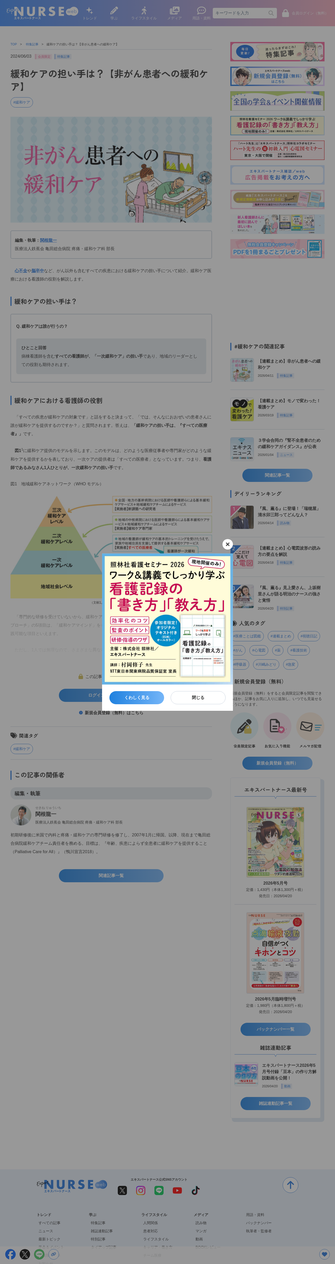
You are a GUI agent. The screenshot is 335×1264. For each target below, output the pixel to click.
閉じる (198, 697)
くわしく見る (136, 697)
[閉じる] (227, 544)
